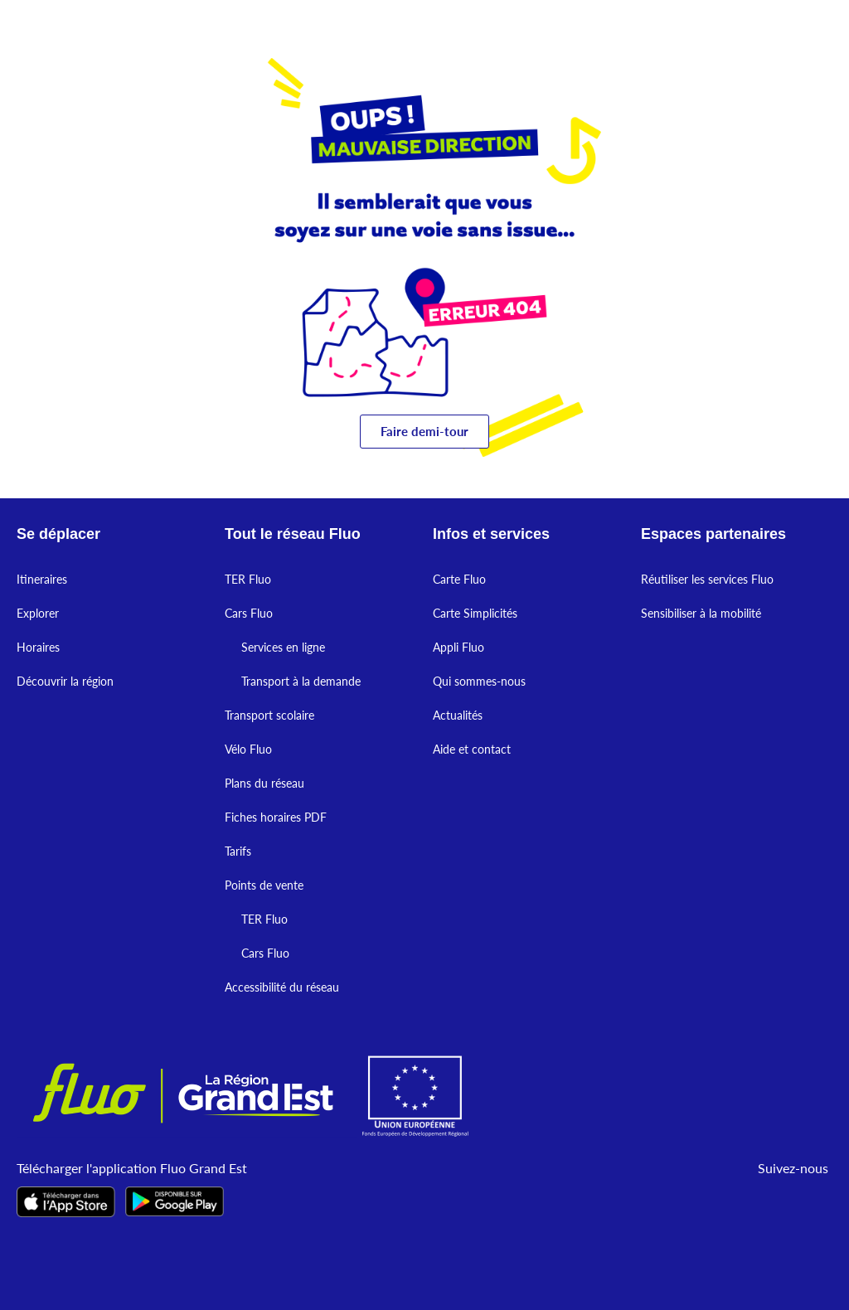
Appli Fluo (458, 647)
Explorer (38, 613)
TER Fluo (248, 579)
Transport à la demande (301, 681)
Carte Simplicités (475, 613)
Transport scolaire (269, 715)
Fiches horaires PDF (276, 817)
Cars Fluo (249, 613)
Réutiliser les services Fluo (707, 579)
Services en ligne (283, 647)
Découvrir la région (65, 681)
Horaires (38, 647)
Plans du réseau (264, 783)
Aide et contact (472, 749)
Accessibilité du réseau (282, 987)
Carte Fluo (459, 579)
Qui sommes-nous (479, 681)
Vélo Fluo (248, 749)
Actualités (458, 715)
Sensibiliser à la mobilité (701, 613)
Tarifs (238, 851)
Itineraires (42, 579)
